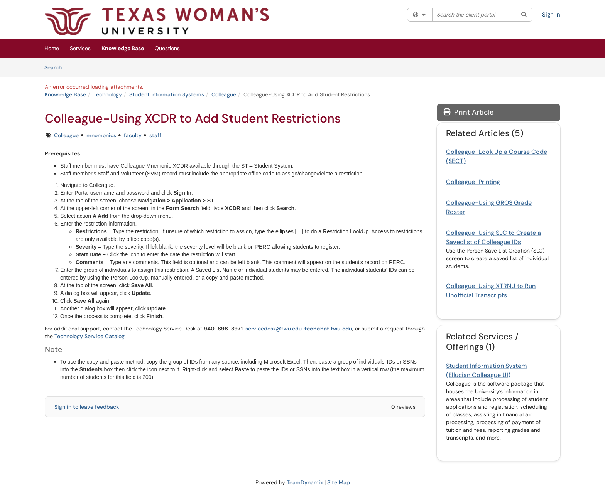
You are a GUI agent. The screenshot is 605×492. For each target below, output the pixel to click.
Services (80, 48)
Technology (107, 94)
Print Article (468, 112)
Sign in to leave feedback (86, 406)
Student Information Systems (166, 94)
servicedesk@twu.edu (273, 328)
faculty (133, 135)
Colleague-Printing (473, 182)
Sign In (551, 15)
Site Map (338, 482)
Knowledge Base (122, 48)
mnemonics (101, 135)
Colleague (223, 94)
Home (51, 48)
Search (55, 67)
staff (155, 135)
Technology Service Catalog (89, 336)
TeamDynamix (305, 482)
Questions (167, 48)
